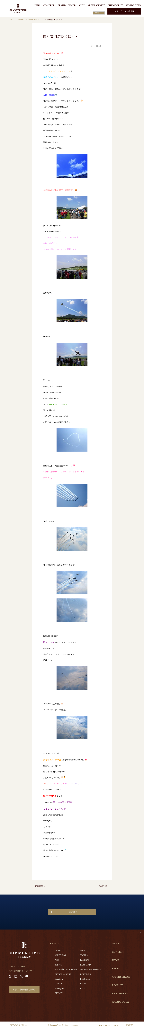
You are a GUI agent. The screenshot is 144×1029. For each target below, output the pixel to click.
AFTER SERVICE (96, 5)
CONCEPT (49, 5)
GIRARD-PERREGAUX (90, 969)
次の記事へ (104, 885)
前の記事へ (40, 885)
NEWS (37, 5)
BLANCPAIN (85, 965)
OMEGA (84, 951)
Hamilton (59, 979)
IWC (56, 960)
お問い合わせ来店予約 (124, 11)
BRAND (62, 5)
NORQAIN (59, 989)
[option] (137, 1027)
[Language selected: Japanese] (99, 13)
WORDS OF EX (133, 5)
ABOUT (116, 1025)
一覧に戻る (72, 912)
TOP (9, 20)
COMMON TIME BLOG (28, 20)
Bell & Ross (85, 979)
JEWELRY (103, 1025)
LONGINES (85, 974)
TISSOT (59, 993)
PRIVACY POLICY (17, 1025)
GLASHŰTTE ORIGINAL (66, 969)
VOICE (72, 5)
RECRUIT (117, 985)
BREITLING (60, 955)
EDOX (83, 984)
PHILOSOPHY (115, 5)
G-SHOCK (59, 984)
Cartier (58, 951)
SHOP (81, 5)
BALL (82, 989)
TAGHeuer (85, 955)
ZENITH (58, 965)
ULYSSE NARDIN (63, 974)
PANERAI (84, 960)
